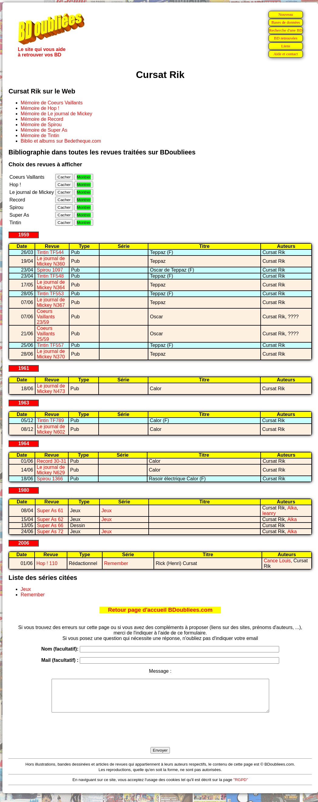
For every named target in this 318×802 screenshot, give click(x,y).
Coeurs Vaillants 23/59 (46, 317)
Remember (116, 563)
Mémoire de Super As (44, 130)
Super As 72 (50, 531)
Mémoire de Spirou (41, 124)
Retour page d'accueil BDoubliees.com (160, 610)
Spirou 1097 (50, 269)
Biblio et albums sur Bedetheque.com (61, 141)
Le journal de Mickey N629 (51, 470)
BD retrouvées (285, 38)
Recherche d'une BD (286, 30)
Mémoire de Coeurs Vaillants (52, 102)
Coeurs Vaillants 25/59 (46, 334)
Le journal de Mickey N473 (51, 388)
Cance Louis (277, 560)
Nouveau (285, 14)
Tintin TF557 (50, 345)
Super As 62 (50, 519)
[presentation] (160, 737)
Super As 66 (50, 525)
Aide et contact (285, 54)
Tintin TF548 (50, 276)
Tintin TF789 (50, 420)
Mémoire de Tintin (40, 135)
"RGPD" (240, 786)
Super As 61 (50, 510)
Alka (292, 507)
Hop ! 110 (46, 563)
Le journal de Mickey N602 (51, 429)
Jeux (106, 510)
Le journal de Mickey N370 (51, 354)
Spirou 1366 (50, 478)
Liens (285, 46)
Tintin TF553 (50, 293)
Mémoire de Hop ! (40, 108)
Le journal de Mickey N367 (51, 302)
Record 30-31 (51, 461)
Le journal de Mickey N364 (51, 284)
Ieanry (269, 513)
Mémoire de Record (42, 119)
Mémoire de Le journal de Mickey (56, 113)
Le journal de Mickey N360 (51, 261)
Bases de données (285, 22)
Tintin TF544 (50, 252)
